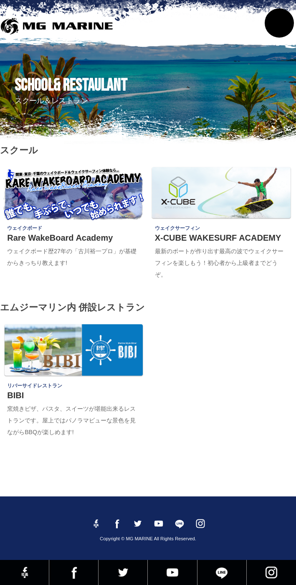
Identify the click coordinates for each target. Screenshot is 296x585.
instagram (271, 572)
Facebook (73, 572)
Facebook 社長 (24, 572)
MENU (279, 23)
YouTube (172, 572)
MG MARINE (59, 27)
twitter (123, 572)
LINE (221, 572)
